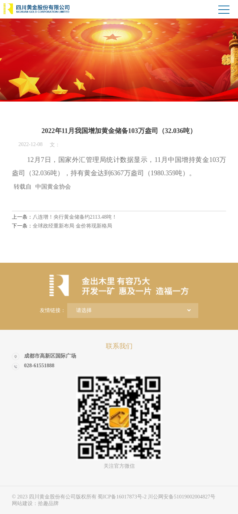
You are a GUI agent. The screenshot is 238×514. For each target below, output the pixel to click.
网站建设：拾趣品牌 (35, 503)
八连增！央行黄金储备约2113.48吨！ (64, 217)
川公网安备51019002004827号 (181, 497)
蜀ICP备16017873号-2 (123, 497)
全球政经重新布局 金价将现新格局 (62, 226)
